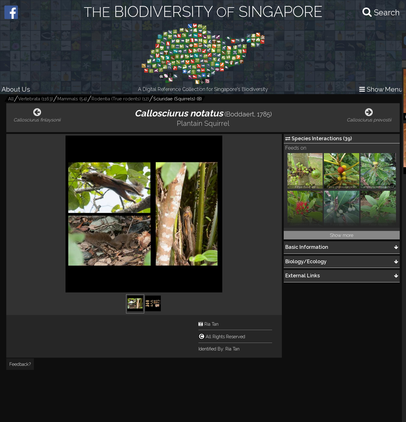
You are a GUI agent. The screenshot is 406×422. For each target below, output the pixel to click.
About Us (16, 89)
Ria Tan (211, 324)
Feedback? (20, 364)
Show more (341, 235)
